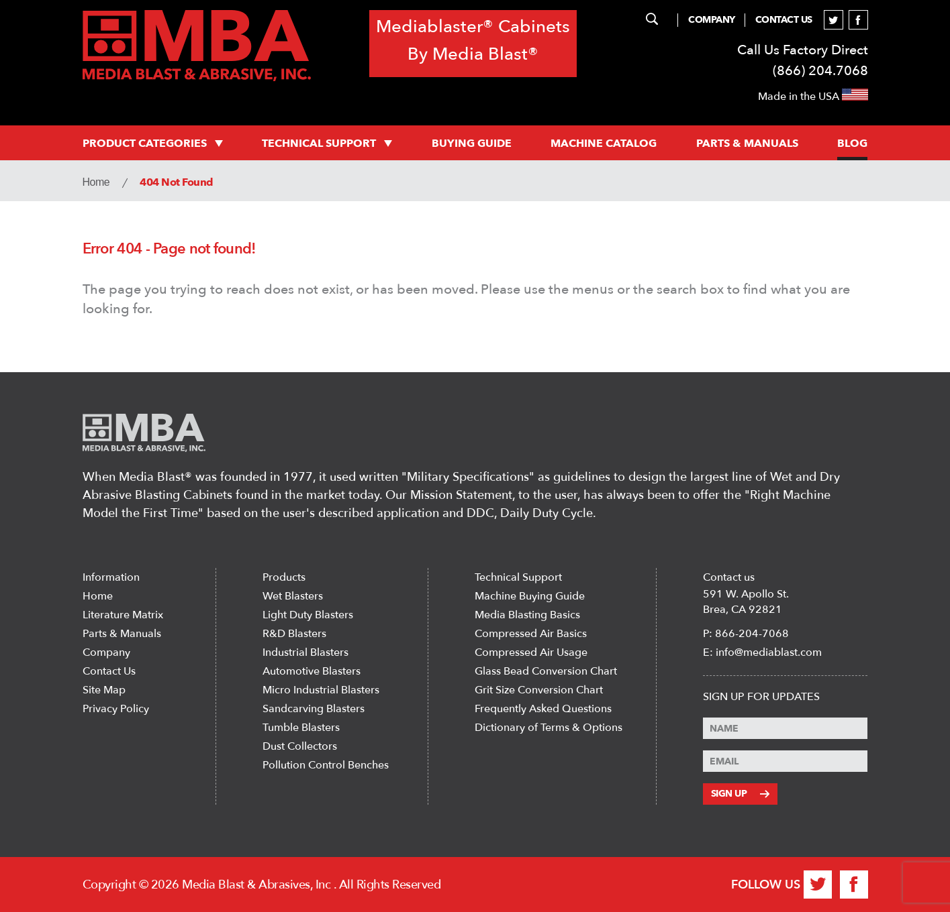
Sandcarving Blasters (314, 708)
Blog (852, 143)
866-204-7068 (752, 633)
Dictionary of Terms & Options (548, 727)
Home (96, 182)
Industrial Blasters (305, 652)
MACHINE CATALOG (604, 143)
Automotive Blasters (312, 671)
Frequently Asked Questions (543, 708)
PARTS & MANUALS (747, 143)
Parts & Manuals (122, 633)
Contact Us (783, 19)
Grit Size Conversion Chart (539, 690)
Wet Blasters (293, 596)
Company (711, 19)
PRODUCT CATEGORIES (153, 143)
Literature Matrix (123, 615)
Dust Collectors (300, 746)
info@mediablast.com (769, 652)
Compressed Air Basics (531, 633)
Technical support (327, 143)
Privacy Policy (116, 708)
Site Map (104, 690)
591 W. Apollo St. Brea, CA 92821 (746, 602)
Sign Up (740, 793)
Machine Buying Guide (530, 596)
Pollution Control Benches (326, 765)
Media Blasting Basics (527, 615)
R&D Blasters (294, 633)
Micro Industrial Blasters (321, 690)
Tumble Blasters (301, 727)
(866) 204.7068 (820, 71)
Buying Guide (472, 143)
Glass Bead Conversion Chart (546, 671)
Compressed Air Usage (531, 652)
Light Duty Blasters (308, 615)
